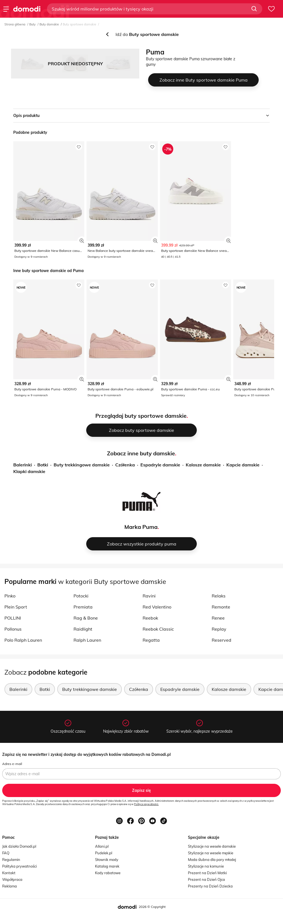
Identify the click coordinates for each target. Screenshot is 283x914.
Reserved (221, 640)
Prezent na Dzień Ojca (206, 879)
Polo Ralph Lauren (23, 640)
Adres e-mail (12, 764)
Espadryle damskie (160, 465)
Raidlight (83, 629)
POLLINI (12, 618)
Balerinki (22, 465)
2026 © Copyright (152, 907)
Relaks (219, 596)
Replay (219, 629)
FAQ (5, 853)
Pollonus (13, 629)
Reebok (150, 618)
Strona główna (14, 24)
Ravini (149, 596)
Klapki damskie (29, 471)
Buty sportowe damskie (79, 24)
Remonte (221, 607)
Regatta (151, 640)
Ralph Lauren (87, 640)
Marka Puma (141, 526)
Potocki (81, 596)
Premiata (83, 607)
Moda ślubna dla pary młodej (212, 859)
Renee (218, 618)
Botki (42, 465)
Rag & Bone (86, 618)
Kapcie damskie (243, 465)
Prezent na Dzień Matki (207, 873)
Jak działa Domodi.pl (19, 846)
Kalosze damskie (203, 465)
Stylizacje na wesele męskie (210, 853)
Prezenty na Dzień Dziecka (210, 886)
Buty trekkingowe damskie (82, 465)
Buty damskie (49, 24)
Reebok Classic (158, 629)
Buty (32, 24)
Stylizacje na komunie (206, 866)
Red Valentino (157, 607)
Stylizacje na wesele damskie (212, 846)
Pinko (9, 596)
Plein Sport (15, 607)
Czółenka (125, 465)
